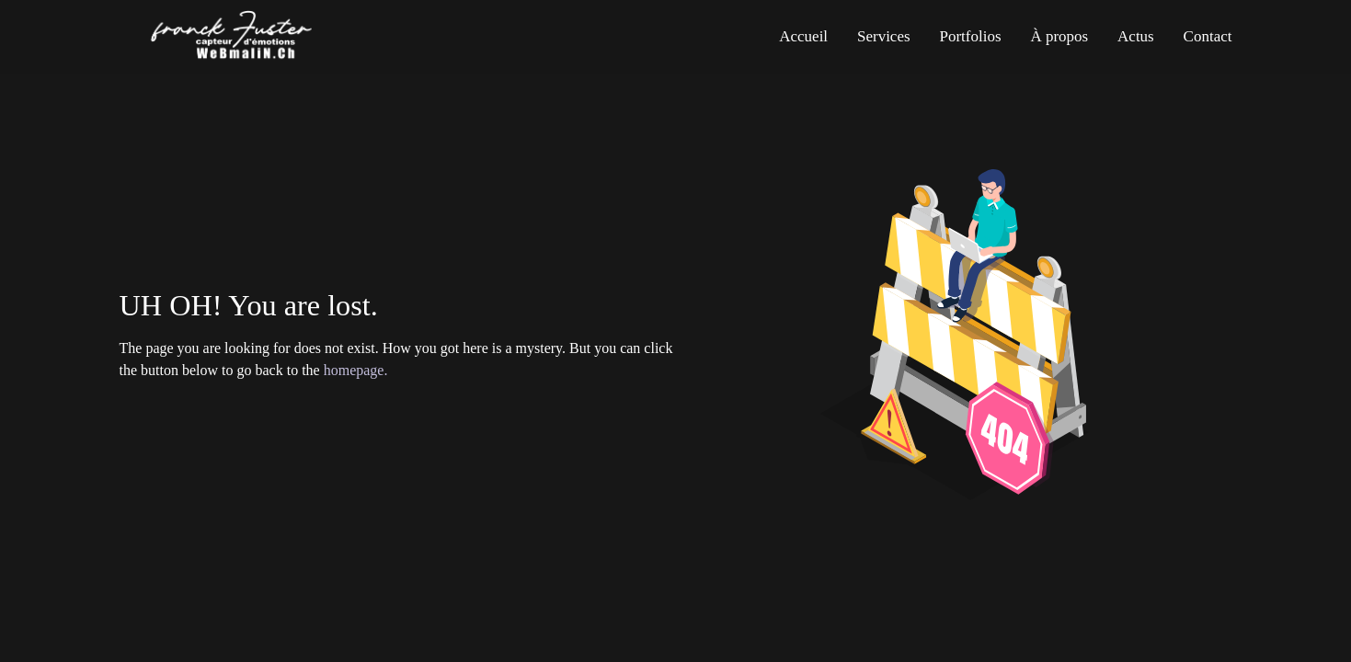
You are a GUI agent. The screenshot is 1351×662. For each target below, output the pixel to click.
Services (883, 36)
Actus (1135, 36)
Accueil (803, 36)
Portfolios (970, 36)
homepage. (356, 370)
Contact (1208, 36)
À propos (1059, 36)
